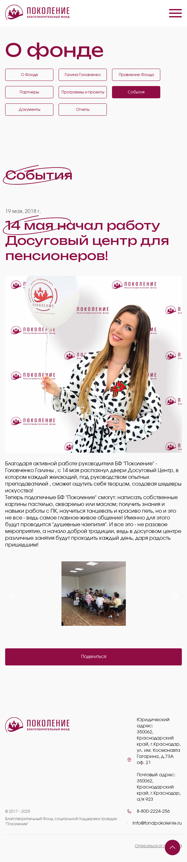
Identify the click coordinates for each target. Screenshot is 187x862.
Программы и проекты (82, 92)
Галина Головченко (83, 75)
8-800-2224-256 (153, 811)
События (136, 92)
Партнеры (29, 92)
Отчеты (82, 109)
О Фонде (29, 75)
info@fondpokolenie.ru (157, 823)
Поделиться (93, 656)
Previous (11, 593)
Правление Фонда (136, 75)
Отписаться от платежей (158, 846)
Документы (29, 109)
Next (172, 593)
